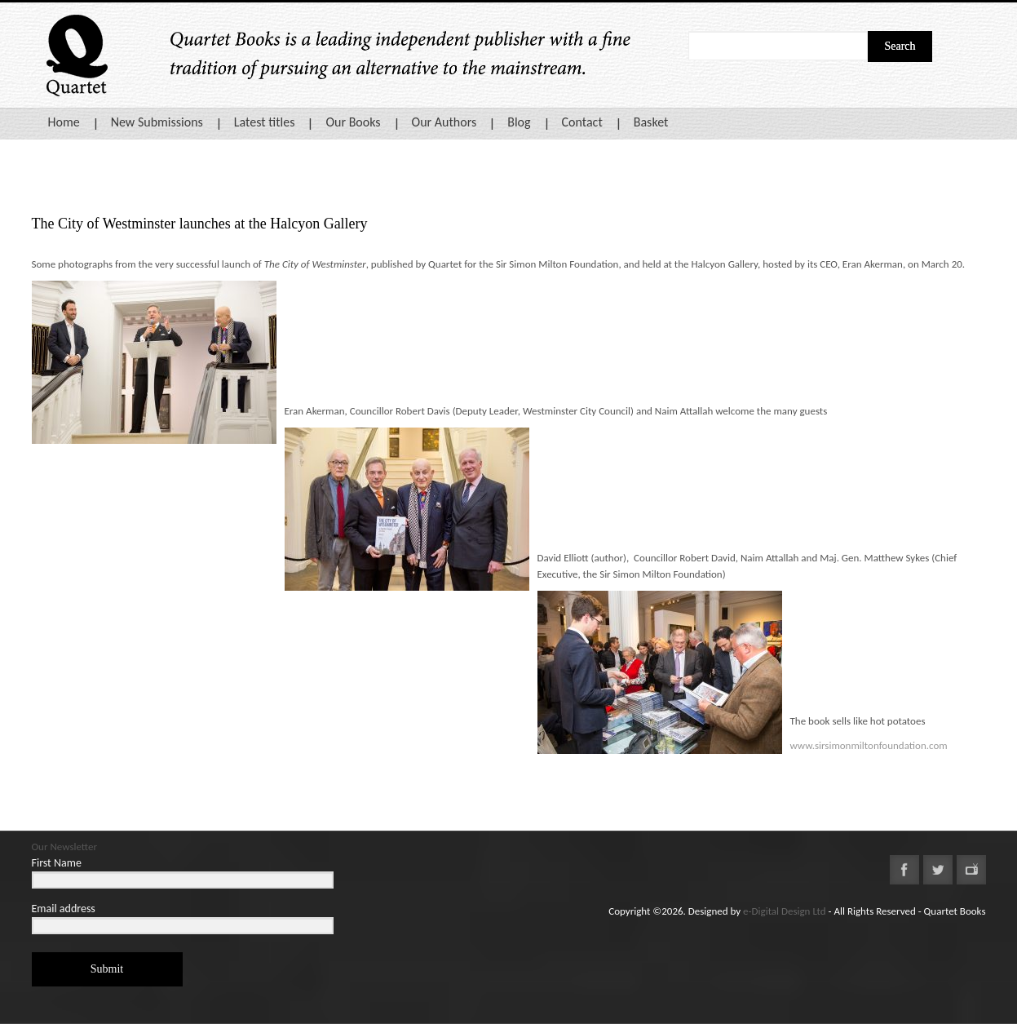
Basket (651, 122)
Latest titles (264, 122)
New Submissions (157, 122)
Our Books (352, 122)
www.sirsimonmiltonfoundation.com (869, 745)
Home (64, 122)
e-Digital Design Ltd (784, 911)
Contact (582, 122)
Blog (518, 122)
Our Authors (444, 122)
